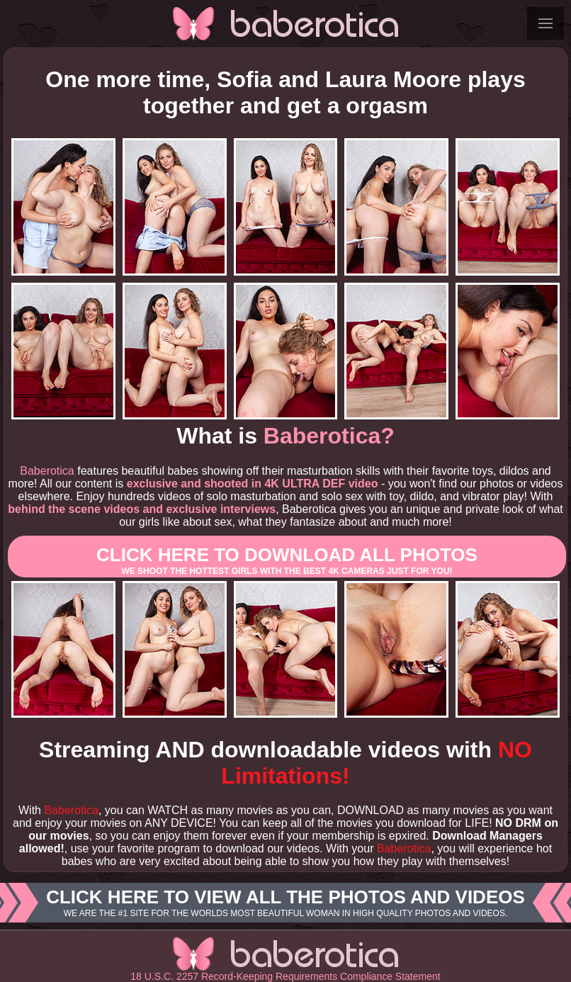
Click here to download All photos (287, 560)
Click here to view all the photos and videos (285, 902)
